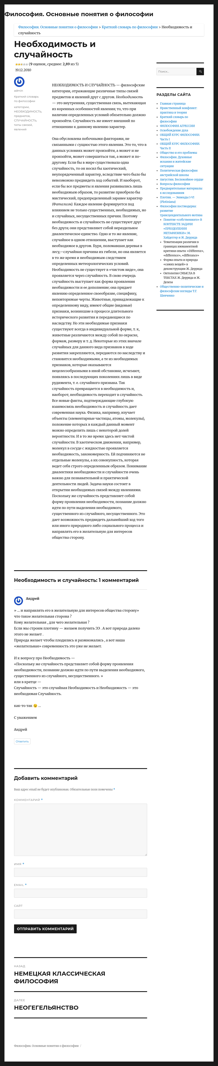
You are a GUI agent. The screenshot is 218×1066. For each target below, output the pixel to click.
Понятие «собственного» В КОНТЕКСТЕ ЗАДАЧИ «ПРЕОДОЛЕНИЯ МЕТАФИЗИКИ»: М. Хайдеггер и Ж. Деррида (183, 228)
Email (20, 885)
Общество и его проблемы (178, 153)
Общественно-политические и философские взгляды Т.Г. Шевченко (182, 291)
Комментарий (28, 800)
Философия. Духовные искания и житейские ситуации (176, 161)
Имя (19, 864)
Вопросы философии (175, 184)
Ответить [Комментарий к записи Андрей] (22, 741)
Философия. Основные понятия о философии (78, 14)
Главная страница (172, 103)
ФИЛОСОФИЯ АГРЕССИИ (177, 126)
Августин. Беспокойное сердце (181, 179)
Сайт (18, 905)
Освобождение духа (174, 130)
